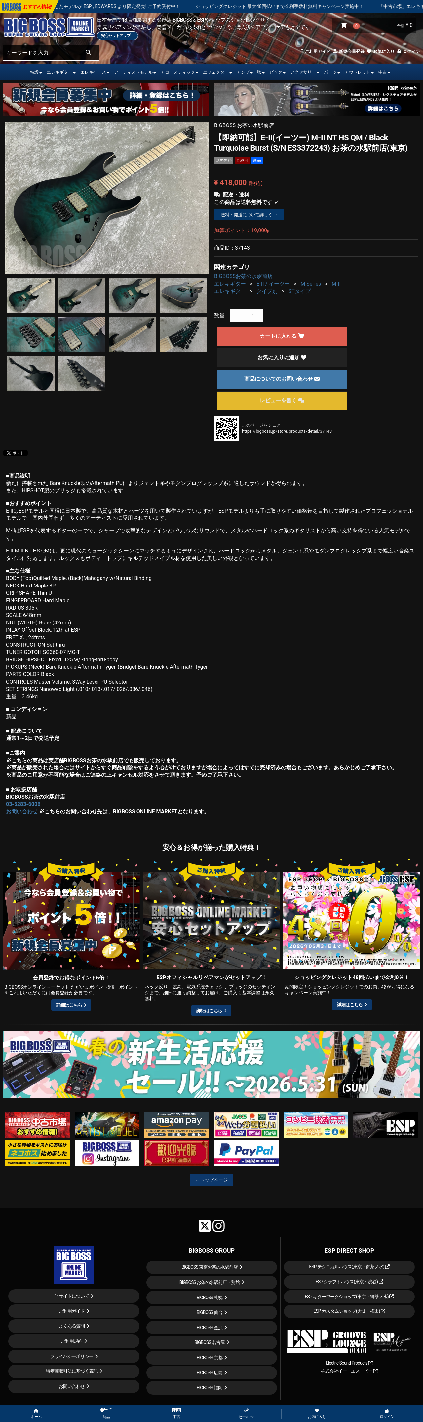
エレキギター (59, 72)
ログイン (408, 51)
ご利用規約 (71, 1341)
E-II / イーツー (273, 284)
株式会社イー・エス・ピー (349, 1371)
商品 (106, 1413)
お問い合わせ (22, 811)
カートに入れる (282, 336)
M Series (310, 284)
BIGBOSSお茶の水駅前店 (243, 276)
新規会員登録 (348, 51)
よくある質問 (72, 1326)
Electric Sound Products (349, 1363)
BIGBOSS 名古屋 (209, 1342)
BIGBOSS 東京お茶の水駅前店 (209, 1267)
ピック (275, 72)
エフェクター (216, 72)
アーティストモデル (133, 72)
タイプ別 (267, 291)
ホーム (36, 1414)
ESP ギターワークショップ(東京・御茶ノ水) (349, 1296)
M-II (336, 284)
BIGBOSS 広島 (210, 1372)
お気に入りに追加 (281, 357)
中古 (382, 72)
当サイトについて (72, 1295)
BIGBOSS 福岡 (210, 1387)
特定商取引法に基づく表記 (71, 1371)
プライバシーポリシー (71, 1356)
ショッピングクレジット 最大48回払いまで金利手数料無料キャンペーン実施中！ (309, 6)
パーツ (330, 72)
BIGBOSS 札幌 (210, 1297)
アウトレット (357, 72)
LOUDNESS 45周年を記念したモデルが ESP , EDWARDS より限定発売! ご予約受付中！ (121, 6)
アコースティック (178, 72)
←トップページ (211, 1180)
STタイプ (299, 291)
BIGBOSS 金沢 (210, 1327)
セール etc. (246, 1413)
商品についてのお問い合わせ (282, 379)
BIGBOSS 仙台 (210, 1312)
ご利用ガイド (315, 51)
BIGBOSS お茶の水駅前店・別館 (209, 1282)
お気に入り (380, 51)
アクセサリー (303, 72)
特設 (34, 72)
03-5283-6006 (23, 804)
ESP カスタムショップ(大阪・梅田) (349, 1311)
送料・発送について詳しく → (249, 214)
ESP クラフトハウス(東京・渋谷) (349, 1281)
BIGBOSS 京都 (210, 1357)
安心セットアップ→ (117, 35)
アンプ (243, 72)
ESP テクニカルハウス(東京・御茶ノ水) (349, 1266)
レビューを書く (282, 400)
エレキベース (93, 72)
